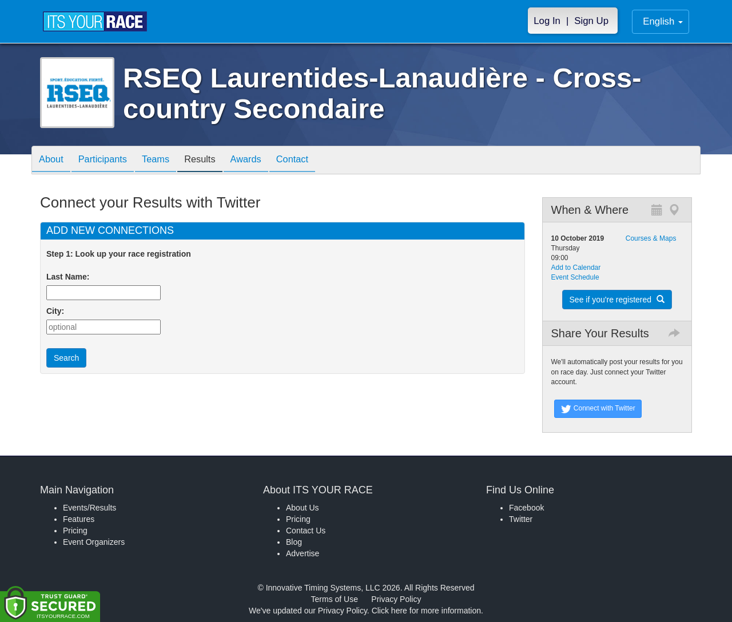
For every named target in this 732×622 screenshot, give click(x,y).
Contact (316, 161)
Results (215, 161)
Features (78, 519)
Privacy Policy (396, 599)
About (53, 161)
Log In (547, 20)
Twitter (520, 519)
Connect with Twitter (597, 408)
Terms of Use (334, 599)
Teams (167, 161)
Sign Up (591, 20)
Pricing (75, 530)
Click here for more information (426, 610)
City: (55, 311)
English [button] (663, 21)
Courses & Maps (651, 238)
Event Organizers (94, 542)
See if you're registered (617, 299)
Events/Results (89, 507)
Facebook (526, 507)
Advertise (302, 553)
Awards (265, 161)
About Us (302, 507)
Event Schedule (575, 277)
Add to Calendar (576, 268)
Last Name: (70, 276)
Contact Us (305, 530)
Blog (294, 542)
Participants (109, 161)
